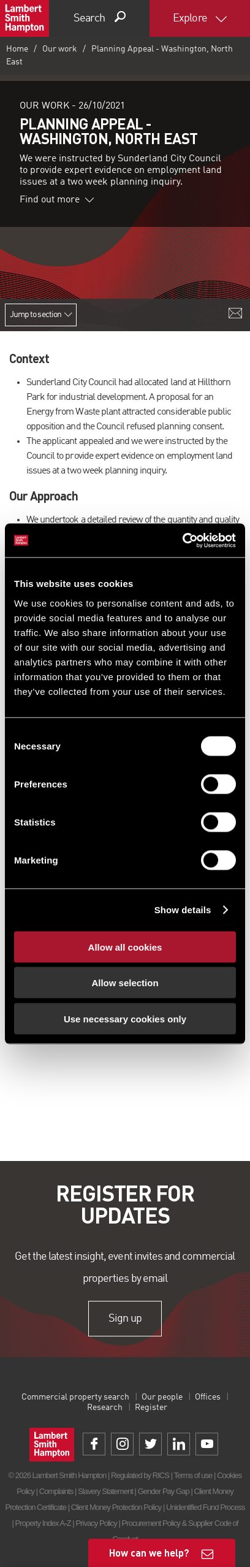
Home (17, 49)
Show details (182, 910)
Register (151, 1407)
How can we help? (149, 1552)
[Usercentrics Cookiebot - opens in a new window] (182, 540)
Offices (208, 1397)
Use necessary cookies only (125, 1018)
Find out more (57, 200)
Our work (59, 49)
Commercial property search (75, 1397)
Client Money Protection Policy (116, 1507)
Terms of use (193, 1475)
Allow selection (124, 983)
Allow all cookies (125, 946)
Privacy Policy (95, 1523)
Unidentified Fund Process (205, 1507)
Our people (162, 1397)
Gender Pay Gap (163, 1491)
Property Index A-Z (43, 1523)
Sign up (124, 1318)
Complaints (56, 1491)
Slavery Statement (105, 1491)
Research (105, 1407)
